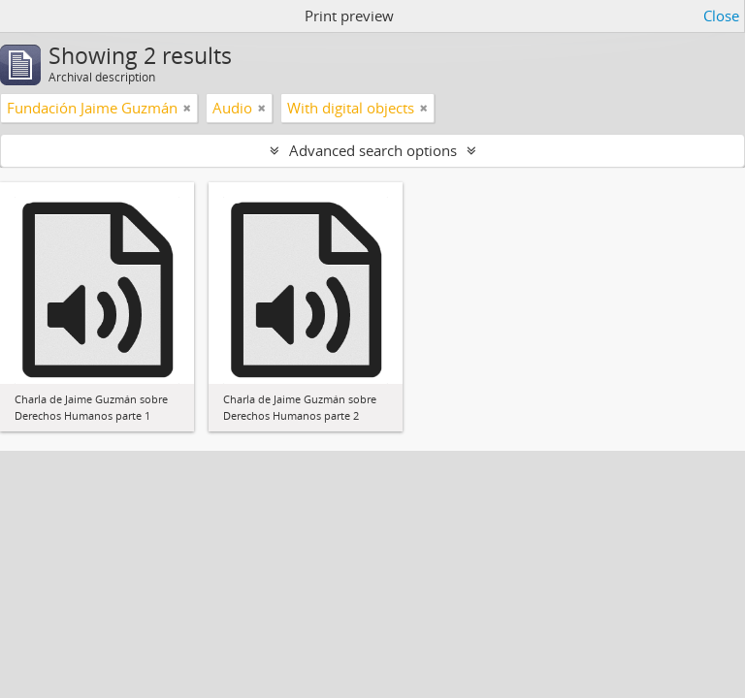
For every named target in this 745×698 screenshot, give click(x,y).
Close (721, 15)
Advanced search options (373, 150)
